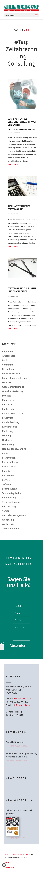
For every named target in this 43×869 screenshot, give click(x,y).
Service (6, 479)
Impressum (9, 867)
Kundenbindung (10, 422)
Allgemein (7, 351)
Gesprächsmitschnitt (13, 386)
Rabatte (31, 129)
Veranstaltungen (11, 502)
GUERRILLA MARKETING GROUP (17, 854)
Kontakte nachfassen (13, 413)
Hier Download (18, 746)
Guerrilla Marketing (12, 391)
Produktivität (9, 466)
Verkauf (6, 510)
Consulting (13, 129)
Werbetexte (8, 524)
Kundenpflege (9, 426)
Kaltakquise (8, 400)
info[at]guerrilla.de (21, 705)
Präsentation (9, 457)
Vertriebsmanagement (14, 515)
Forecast (6, 382)
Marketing (7, 431)
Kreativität (7, 417)
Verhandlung (9, 506)
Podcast (6, 453)
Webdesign (8, 519)
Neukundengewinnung (14, 448)
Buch (4, 360)
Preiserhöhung (10, 462)
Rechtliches (8, 475)
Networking (8, 444)
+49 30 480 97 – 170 (23, 698)
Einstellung (8, 369)
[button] (4, 865)
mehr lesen (13, 164)
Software (7, 484)
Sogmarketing (9, 488)
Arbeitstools (8, 355)
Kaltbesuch (8, 408)
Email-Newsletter (11, 373)
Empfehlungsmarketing (14, 377)
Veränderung (9, 497)
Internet (6, 395)
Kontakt (8, 862)
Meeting (6, 435)
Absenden (18, 645)
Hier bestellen (18, 838)
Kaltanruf (7, 404)
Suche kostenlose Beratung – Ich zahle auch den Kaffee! (22, 122)
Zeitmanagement (15, 132)
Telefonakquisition (12, 493)
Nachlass (23, 129)
